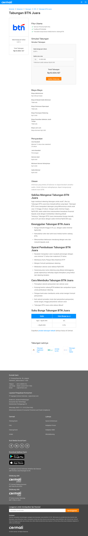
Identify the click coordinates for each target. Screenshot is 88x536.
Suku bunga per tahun (40, 49)
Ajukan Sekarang (53, 79)
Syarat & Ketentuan (51, 421)
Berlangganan (72, 510)
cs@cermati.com (22, 388)
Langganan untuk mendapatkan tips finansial (24, 507)
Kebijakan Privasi (50, 425)
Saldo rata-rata (38, 56)
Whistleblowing (50, 434)
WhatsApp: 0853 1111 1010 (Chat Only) (21, 407)
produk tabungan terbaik (46, 331)
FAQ (10, 425)
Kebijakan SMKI (50, 430)
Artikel (11, 434)
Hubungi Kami (13, 430)
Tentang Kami (13, 421)
